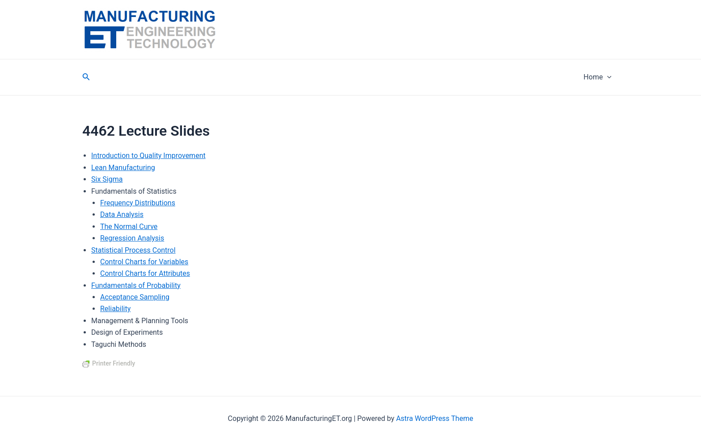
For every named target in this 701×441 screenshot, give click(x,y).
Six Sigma (106, 179)
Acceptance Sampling (134, 297)
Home (597, 77)
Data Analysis (122, 214)
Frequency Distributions (137, 203)
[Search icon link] (86, 77)
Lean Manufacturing (123, 167)
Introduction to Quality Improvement (148, 155)
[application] (607, 77)
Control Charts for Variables (144, 262)
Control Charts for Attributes (145, 273)
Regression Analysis (132, 238)
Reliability (115, 308)
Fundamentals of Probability (136, 285)
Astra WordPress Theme (434, 418)
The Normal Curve (128, 226)
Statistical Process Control (133, 250)
